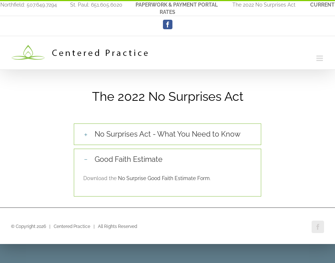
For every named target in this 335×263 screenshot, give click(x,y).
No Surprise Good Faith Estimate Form (164, 178)
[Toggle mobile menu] (320, 58)
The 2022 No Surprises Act (264, 5)
